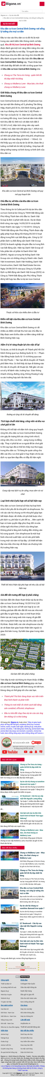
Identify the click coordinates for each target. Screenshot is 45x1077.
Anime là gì (4, 1034)
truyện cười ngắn (17, 727)
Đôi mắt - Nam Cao (7, 1023)
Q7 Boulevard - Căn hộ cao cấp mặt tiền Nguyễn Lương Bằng (31, 926)
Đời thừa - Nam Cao (7, 1012)
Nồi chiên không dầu (27, 1012)
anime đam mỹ (5, 731)
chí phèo (9, 729)
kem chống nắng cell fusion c (32, 733)
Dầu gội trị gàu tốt (27, 994)
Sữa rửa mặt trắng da (28, 987)
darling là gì (28, 727)
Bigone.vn (4, 15)
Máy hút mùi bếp (26, 1009)
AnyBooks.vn (25, 1023)
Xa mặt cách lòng (26, 1049)
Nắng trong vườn (6, 1020)
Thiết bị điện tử (6, 984)
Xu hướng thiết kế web (8, 987)
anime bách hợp (38, 729)
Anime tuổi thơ (6, 1045)
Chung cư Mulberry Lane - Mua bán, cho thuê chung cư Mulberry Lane (31, 832)
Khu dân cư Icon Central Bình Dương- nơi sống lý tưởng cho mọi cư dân (22, 30)
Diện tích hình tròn (27, 1052)
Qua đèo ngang (14, 1027)
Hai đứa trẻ (5, 1009)
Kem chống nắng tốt (27, 1002)
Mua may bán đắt (27, 1045)
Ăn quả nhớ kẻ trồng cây (9, 1052)
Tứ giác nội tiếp (6, 1002)
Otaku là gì (4, 1041)
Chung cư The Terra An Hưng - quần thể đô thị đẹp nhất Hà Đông (31, 767)
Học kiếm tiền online (27, 1041)
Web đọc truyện (6, 994)
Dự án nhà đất (14, 15)
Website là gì (5, 998)
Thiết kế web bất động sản (30, 1027)
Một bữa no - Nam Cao (8, 1016)
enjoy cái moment (18, 731)
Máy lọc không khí (27, 1016)
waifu (8, 727)
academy (22, 724)
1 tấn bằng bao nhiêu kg (22, 729)
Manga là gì (5, 1038)
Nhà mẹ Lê (4, 1027)
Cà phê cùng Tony (7, 1049)
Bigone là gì (5, 991)
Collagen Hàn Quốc (28, 984)
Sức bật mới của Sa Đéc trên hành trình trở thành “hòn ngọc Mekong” (31, 815)
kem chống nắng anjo (13, 733)
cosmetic (29, 731)
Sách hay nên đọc (27, 1034)
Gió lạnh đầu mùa (26, 1038)
